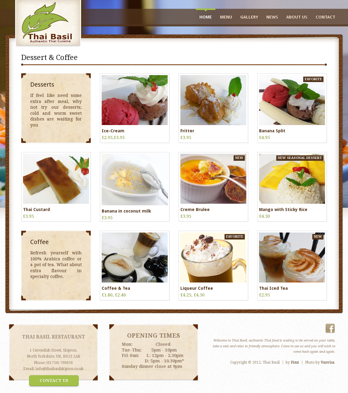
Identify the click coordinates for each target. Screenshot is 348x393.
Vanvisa (327, 362)
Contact (325, 17)
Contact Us (54, 380)
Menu (226, 17)
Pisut (295, 362)
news (272, 17)
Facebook (330, 328)
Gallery (249, 17)
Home (205, 17)
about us (296, 17)
